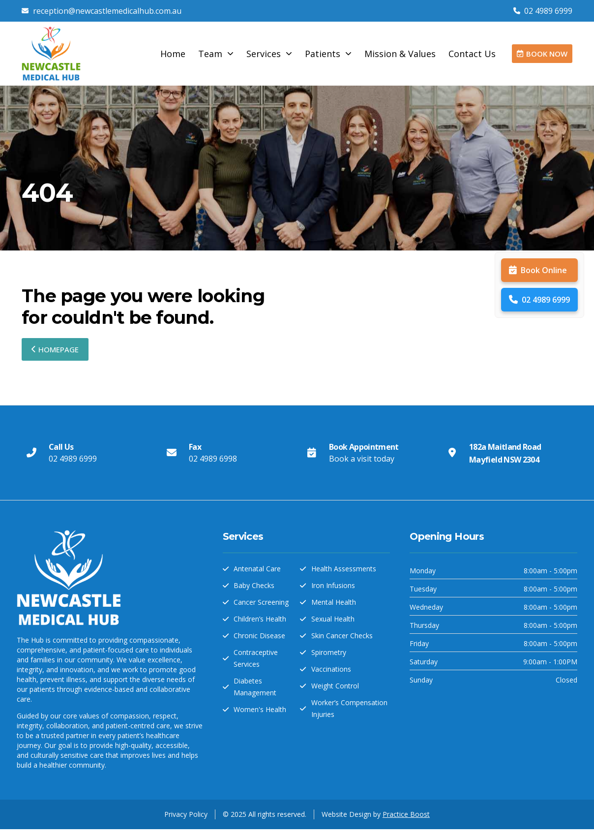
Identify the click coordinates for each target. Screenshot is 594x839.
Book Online (538, 270)
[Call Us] (31, 453)
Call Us (61, 446)
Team (216, 54)
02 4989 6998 (213, 458)
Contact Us (472, 54)
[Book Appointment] (312, 453)
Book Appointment (364, 446)
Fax (195, 446)
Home (172, 54)
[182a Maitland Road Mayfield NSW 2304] (452, 453)
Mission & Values (400, 54)
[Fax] (171, 453)
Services (269, 54)
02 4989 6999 (539, 299)
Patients (328, 54)
